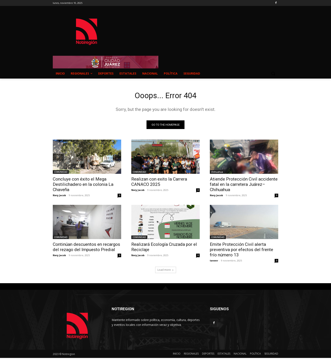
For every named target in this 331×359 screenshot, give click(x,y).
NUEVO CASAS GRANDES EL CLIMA (199, 28)
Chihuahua (217, 172)
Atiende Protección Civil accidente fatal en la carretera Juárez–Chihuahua (244, 185)
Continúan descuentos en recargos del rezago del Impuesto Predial (86, 248)
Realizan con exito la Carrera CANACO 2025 (159, 183)
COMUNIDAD (61, 172)
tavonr (214, 261)
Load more (165, 271)
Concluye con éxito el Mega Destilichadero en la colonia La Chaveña (83, 185)
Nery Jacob (59, 196)
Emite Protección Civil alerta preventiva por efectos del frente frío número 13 (241, 250)
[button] (273, 73)
